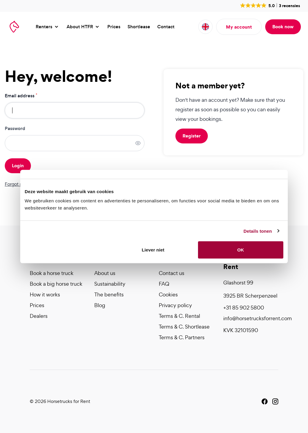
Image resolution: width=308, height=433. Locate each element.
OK (240, 249)
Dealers (39, 315)
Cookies (168, 294)
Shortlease (139, 27)
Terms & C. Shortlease (184, 326)
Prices (113, 27)
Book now (283, 26)
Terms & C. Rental (179, 315)
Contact (166, 27)
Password (15, 129)
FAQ (164, 283)
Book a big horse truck (56, 283)
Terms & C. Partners (182, 337)
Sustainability (109, 283)
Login (18, 165)
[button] (269, 5)
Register (192, 135)
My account (239, 27)
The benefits (109, 294)
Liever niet (153, 249)
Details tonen (257, 230)
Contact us (171, 273)
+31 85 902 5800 (243, 307)
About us (104, 273)
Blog (99, 305)
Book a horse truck (51, 273)
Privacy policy (175, 305)
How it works (45, 294)
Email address (21, 96)
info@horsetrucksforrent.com (250, 318)
